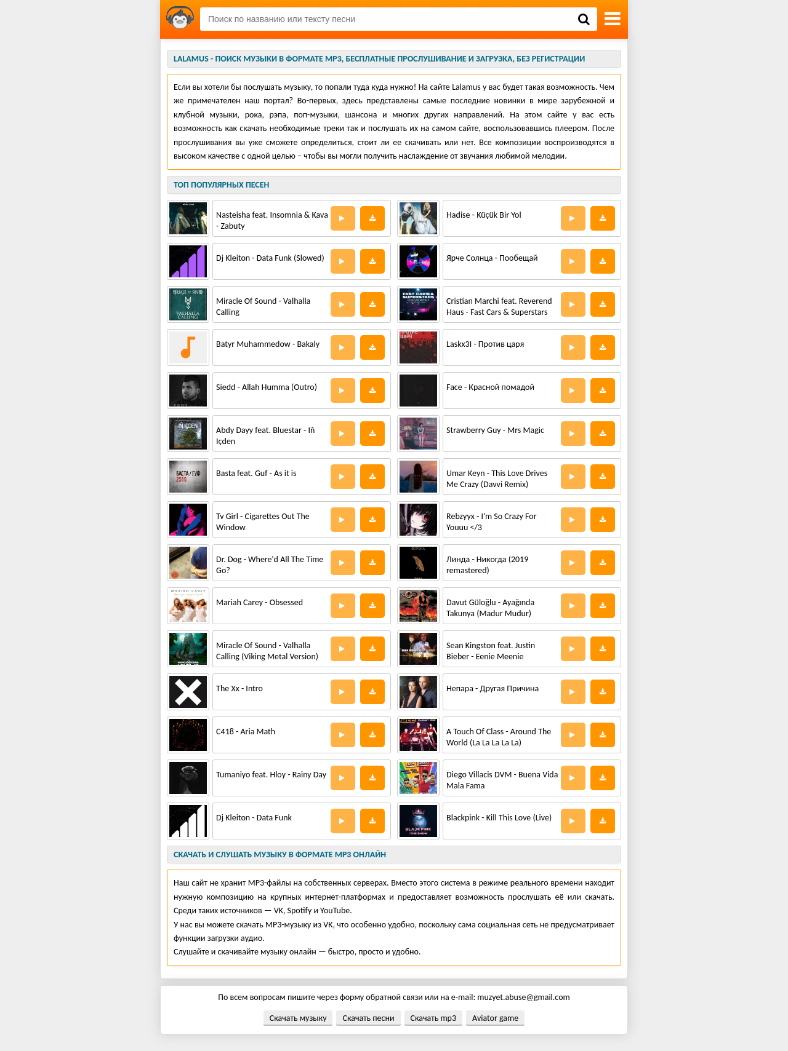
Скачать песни (368, 1018)
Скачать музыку (298, 1018)
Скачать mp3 (433, 1018)
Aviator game (495, 1018)
